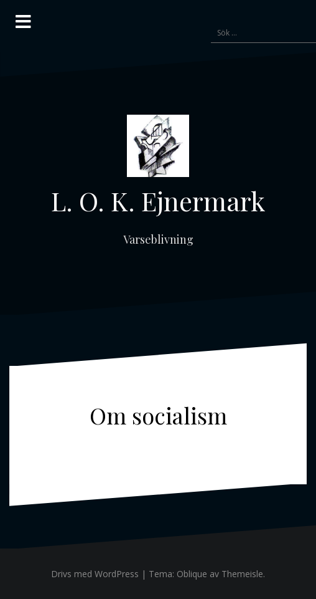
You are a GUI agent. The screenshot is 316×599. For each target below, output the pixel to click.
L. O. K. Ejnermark (158, 200)
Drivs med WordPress (95, 574)
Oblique (192, 574)
